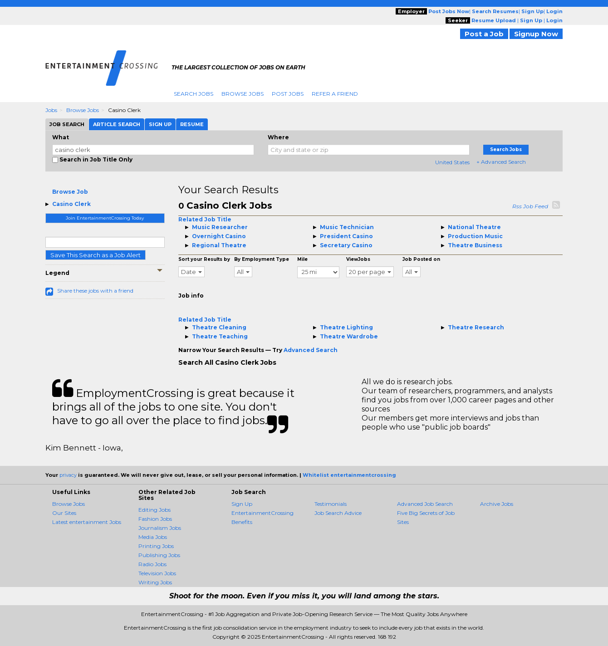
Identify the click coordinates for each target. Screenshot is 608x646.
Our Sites (64, 512)
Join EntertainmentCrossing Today (105, 218)
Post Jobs (288, 93)
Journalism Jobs (159, 527)
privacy (68, 475)
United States (452, 162)
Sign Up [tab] (160, 124)
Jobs (51, 110)
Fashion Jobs (155, 518)
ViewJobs (358, 259)
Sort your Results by (204, 259)
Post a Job (484, 33)
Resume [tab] (192, 124)
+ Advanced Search (501, 161)
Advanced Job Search (425, 503)
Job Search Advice (338, 512)
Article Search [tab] (116, 124)
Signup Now (536, 33)
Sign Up (241, 503)
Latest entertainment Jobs (86, 522)
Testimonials (330, 503)
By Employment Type (261, 259)
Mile (302, 259)
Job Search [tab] (66, 124)
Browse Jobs (242, 93)
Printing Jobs (156, 546)
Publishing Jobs (159, 555)
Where (278, 137)
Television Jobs (157, 573)
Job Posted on (421, 259)
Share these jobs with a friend (95, 290)
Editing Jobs (154, 509)
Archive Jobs (496, 503)
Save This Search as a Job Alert (95, 255)
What (60, 137)
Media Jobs (152, 536)
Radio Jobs (152, 564)
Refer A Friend (335, 93)
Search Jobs (193, 93)
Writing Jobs (155, 582)
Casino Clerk (71, 204)
